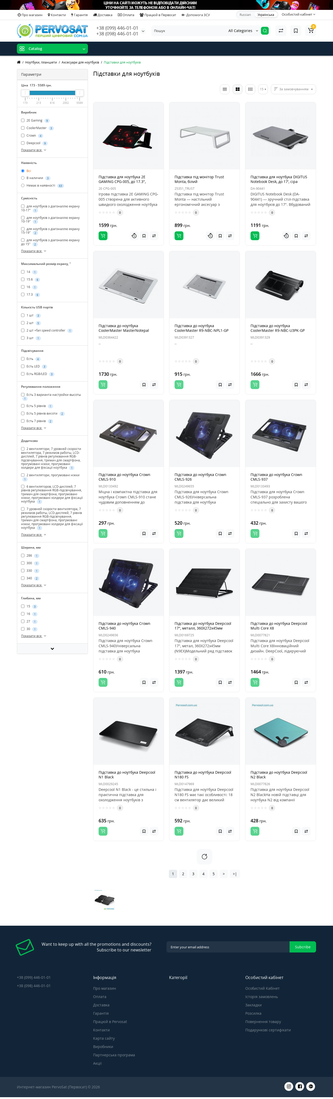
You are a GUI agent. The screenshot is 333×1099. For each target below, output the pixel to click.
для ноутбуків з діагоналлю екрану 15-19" (50, 231)
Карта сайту (104, 1038)
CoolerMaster (37, 128)
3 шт (31, 338)
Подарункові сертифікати (268, 1029)
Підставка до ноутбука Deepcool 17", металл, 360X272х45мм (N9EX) (203, 628)
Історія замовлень (261, 996)
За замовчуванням (294, 89)
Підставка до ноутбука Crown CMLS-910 (124, 477)
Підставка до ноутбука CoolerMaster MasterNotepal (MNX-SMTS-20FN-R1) (124, 330)
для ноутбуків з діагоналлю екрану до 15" (50, 242)
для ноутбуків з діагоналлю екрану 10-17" (50, 208)
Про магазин (30, 14)
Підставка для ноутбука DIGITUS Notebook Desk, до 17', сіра (279, 179)
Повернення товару (263, 1021)
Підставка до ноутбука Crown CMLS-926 (200, 477)
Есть (31, 359)
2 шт (31, 323)
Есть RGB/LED (37, 374)
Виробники (103, 1046)
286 (30, 556)
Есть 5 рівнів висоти (43, 413)
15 (29, 606)
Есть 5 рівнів (37, 406)
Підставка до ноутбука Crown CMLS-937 (276, 477)
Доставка (102, 14)
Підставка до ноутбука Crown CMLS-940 (124, 626)
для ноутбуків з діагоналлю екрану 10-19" (50, 219)
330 (30, 571)
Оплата (126, 14)
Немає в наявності (42, 185)
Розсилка (253, 1013)
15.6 (30, 279)
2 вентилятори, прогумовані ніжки (50, 477)
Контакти (57, 14)
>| (235, 873)
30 (29, 629)
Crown (32, 135)
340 (30, 578)
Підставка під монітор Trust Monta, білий (199, 179)
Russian (245, 14)
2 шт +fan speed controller (47, 330)
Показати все (34, 150)
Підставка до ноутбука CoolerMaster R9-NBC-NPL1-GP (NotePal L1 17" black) (201, 330)
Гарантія (79, 14)
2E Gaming (35, 120)
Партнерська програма (114, 1054)
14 (29, 272)
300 (30, 563)
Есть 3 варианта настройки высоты (51, 396)
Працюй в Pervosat (110, 1021)
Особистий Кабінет (262, 988)
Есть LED (34, 366)
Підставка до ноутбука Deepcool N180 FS (203, 774)
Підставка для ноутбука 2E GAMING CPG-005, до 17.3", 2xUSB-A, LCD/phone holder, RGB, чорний (128, 183)
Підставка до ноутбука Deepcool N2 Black (279, 774)
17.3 (30, 294)
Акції (97, 1063)
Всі (26, 171)
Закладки (253, 1004)
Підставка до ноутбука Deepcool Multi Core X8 (279, 626)
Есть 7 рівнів (37, 421)
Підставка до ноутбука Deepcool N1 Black (127, 774)
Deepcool (34, 143)
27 (29, 621)
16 (29, 287)
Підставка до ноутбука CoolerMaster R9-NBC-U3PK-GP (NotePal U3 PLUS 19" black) (278, 330)
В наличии (35, 178)
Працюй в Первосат (158, 14)
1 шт (31, 315)
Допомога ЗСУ (196, 14)
